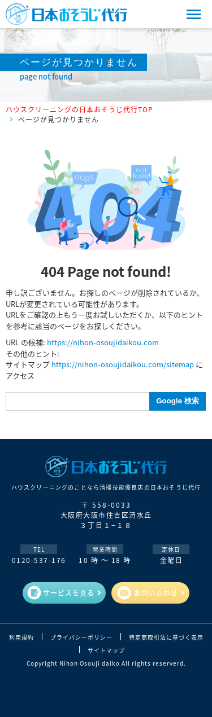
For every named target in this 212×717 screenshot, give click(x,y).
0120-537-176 (39, 560)
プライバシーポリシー (81, 637)
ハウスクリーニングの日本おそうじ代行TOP (79, 109)
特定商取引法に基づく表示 (166, 637)
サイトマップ (106, 650)
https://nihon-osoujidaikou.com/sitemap (122, 364)
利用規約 (21, 637)
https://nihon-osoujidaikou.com (103, 342)
